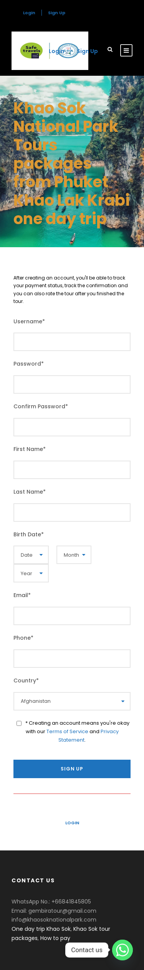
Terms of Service (67, 731)
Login (72, 823)
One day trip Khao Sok (41, 929)
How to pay (55, 938)
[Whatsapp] (122, 950)
